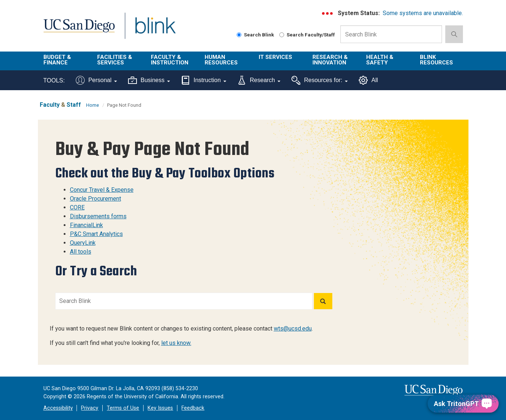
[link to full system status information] (327, 13)
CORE (77, 207)
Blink (155, 30)
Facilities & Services (114, 60)
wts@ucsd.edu (293, 328)
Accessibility (58, 408)
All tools (80, 251)
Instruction (203, 80)
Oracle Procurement (95, 198)
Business (149, 80)
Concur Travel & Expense (102, 189)
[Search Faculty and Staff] (281, 34)
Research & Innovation (330, 60)
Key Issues (160, 408)
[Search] (323, 301)
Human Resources (221, 60)
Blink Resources (436, 60)
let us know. (176, 342)
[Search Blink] (239, 34)
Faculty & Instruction (169, 60)
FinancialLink (86, 225)
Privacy (89, 408)
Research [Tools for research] (258, 80)
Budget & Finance (57, 60)
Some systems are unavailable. (423, 13)
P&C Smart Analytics (96, 233)
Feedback (192, 408)
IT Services (275, 57)
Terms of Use (123, 408)
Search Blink (255, 35)
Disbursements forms (98, 216)
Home (92, 105)
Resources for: (319, 80)
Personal (96, 80)
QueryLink (83, 242)
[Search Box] (391, 34)
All (368, 80)
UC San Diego (78, 30)
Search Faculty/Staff (307, 35)
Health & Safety (379, 60)
